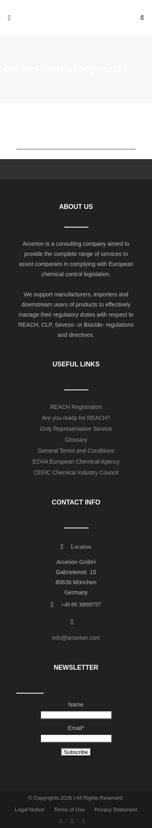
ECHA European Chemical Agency (76, 461)
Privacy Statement (115, 810)
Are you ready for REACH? (76, 418)
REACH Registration (76, 407)
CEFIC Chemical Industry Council (76, 472)
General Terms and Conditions (76, 450)
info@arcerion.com (76, 637)
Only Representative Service (76, 429)
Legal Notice (29, 810)
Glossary (76, 439)
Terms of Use (69, 810)
